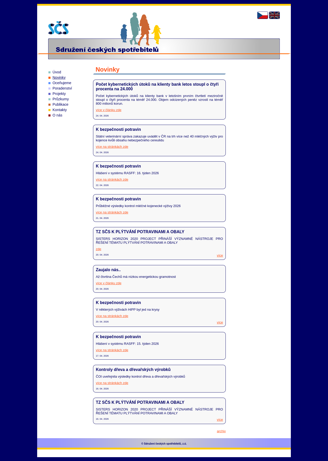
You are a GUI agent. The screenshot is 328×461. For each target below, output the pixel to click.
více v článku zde (108, 110)
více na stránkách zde (112, 147)
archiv (221, 431)
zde (98, 249)
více (220, 255)
